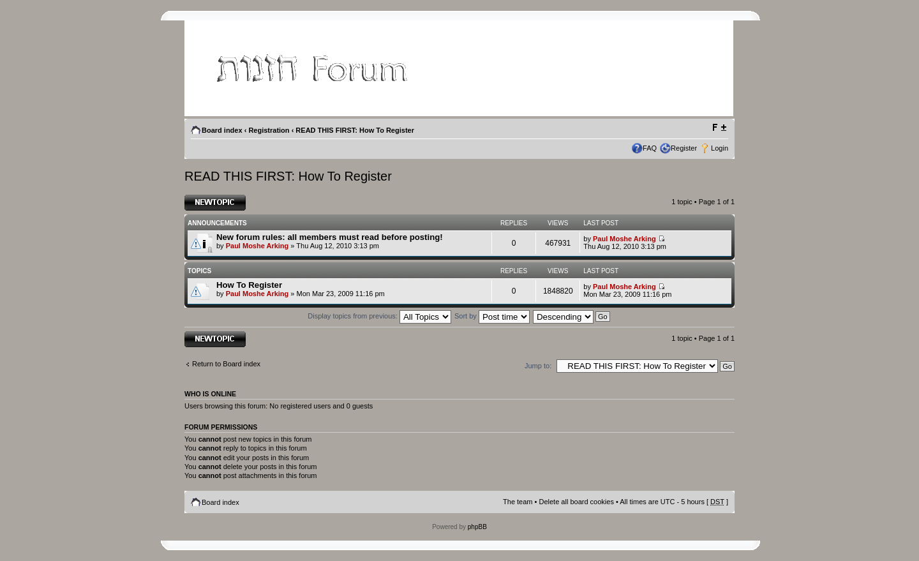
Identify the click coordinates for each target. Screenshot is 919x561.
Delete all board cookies (576, 501)
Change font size (719, 127)
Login (719, 148)
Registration (268, 130)
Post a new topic (215, 203)
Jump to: (538, 366)
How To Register (249, 285)
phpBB (477, 526)
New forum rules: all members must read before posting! (329, 237)
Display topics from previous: (379, 316)
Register (684, 148)
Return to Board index (226, 364)
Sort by (492, 316)
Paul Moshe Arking (257, 246)
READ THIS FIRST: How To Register (354, 130)
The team (517, 501)
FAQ (650, 148)
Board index (222, 130)
